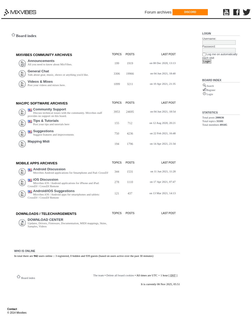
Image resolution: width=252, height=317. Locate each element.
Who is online (24, 250)
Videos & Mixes (40, 81)
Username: (209, 38)
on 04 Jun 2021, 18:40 (163, 73)
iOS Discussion (45, 179)
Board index (26, 36)
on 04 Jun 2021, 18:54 (163, 111)
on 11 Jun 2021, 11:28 (163, 171)
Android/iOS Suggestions (54, 191)
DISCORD (190, 12)
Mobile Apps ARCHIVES (36, 163)
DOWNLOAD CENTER (45, 220)
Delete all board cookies (120, 275)
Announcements (41, 61)
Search (210, 85)
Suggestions (43, 131)
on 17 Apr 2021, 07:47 (163, 181)
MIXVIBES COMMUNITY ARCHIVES (44, 55)
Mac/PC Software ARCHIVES (42, 103)
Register (211, 90)
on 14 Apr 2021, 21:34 (163, 143)
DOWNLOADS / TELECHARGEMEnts (46, 214)
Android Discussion (49, 169)
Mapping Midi (39, 141)
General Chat (38, 71)
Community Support (49, 109)
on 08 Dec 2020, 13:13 (163, 63)
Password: (209, 46)
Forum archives (158, 12)
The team (98, 275)
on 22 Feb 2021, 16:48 (163, 133)
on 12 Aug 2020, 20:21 (162, 122)
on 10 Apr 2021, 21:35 (163, 83)
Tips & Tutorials (46, 121)
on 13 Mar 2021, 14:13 (162, 193)
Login (206, 33)
